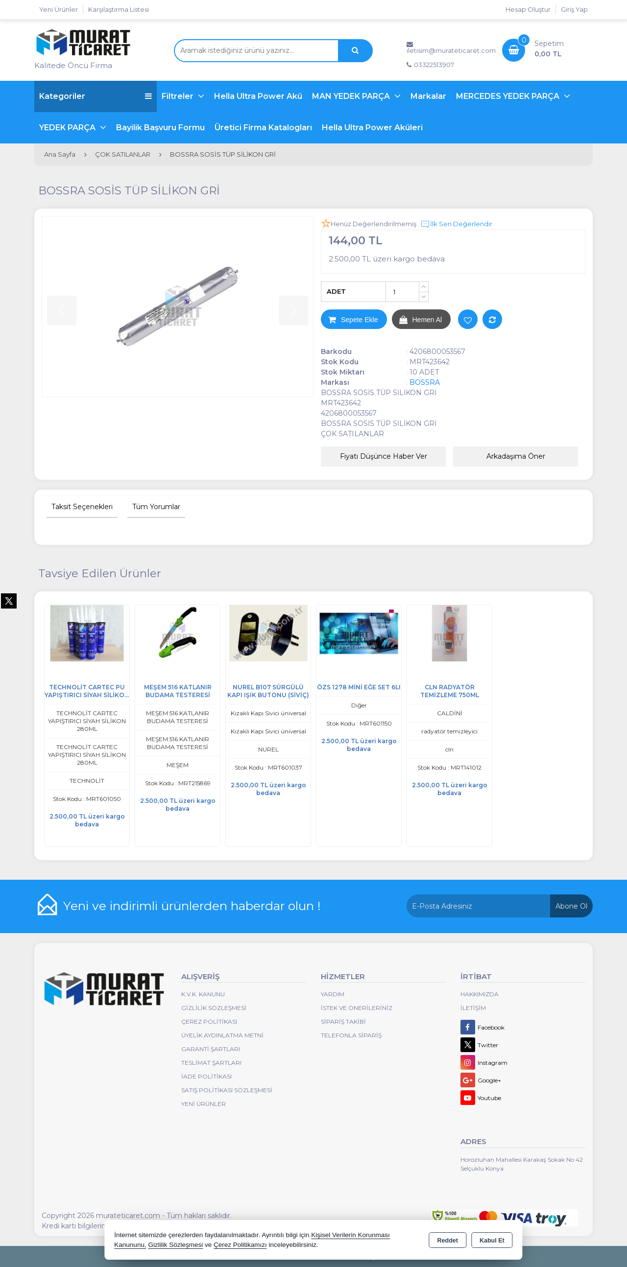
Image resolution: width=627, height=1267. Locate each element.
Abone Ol (571, 906)
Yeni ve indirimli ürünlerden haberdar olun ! (192, 905)
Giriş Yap (574, 9)
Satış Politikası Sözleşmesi (226, 1090)
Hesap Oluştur (528, 9)
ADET (336, 291)
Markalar (428, 96)
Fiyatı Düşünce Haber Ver (383, 456)
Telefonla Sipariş (351, 1035)
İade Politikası (206, 1076)
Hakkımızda (479, 994)
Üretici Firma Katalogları (263, 127)
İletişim (473, 1007)
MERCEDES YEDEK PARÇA (508, 96)
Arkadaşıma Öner (515, 456)
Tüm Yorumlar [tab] (156, 506)
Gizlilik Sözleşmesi (213, 1007)
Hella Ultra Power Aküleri (372, 127)
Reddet (447, 1240)
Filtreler (178, 96)
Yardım (332, 994)
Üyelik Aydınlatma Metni (222, 1035)
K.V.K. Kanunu (203, 994)
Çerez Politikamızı (240, 1244)
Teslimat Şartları (211, 1062)
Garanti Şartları (210, 1049)
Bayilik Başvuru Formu (160, 127)
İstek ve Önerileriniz (356, 1007)
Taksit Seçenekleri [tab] (82, 506)
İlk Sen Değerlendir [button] (456, 224)
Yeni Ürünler (203, 1103)
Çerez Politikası (209, 1021)
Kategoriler (95, 96)
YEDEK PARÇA (68, 127)
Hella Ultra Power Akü (258, 96)
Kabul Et (492, 1240)
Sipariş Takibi (343, 1021)
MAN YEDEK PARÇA (352, 96)
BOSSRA (425, 382)
